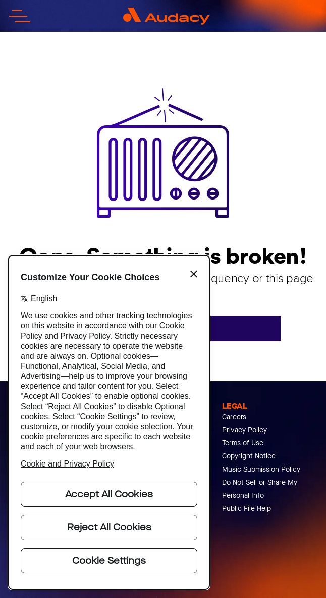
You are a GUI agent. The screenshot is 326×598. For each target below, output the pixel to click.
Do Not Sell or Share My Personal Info (259, 489)
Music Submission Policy (261, 469)
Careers (234, 417)
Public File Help (246, 508)
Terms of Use (242, 443)
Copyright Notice (249, 456)
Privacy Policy (244, 430)
